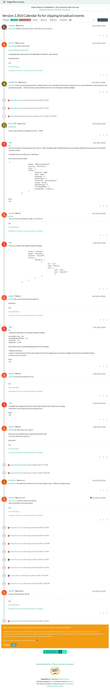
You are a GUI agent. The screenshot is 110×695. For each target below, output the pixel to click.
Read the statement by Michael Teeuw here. (55, 10)
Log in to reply (103, 20)
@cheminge (19, 43)
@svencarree (20, 498)
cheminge (12, 25)
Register (7, 645)
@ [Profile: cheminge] (13, 46)
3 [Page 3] (56, 652)
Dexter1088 (12, 123)
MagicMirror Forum (15, 2)
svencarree (12, 480)
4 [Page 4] (60, 652)
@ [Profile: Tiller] (11, 216)
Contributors (69, 684)
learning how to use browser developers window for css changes (25, 70)
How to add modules (13, 67)
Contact (50, 686)
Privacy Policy (58, 686)
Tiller (10, 142)
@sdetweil (20, 25)
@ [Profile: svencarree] (13, 501)
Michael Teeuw (63, 679)
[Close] (106, 628)
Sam (52, 681)
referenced (20, 100)
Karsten (70, 681)
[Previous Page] (45, 652)
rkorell (12, 575)
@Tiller (18, 213)
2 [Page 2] (53, 652)
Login (13, 645)
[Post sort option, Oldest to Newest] (94, 20)
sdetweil (11, 43)
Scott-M (13, 559)
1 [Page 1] (49, 652)
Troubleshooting (24, 20)
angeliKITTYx (13, 82)
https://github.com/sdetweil (18, 50)
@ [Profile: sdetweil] (12, 29)
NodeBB (53, 684)
